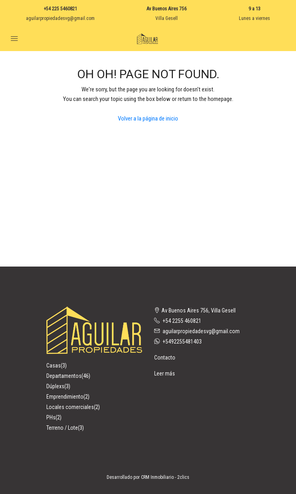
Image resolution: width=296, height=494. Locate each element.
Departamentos (63, 376)
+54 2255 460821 (182, 321)
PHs (51, 417)
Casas (53, 365)
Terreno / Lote (62, 428)
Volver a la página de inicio (148, 118)
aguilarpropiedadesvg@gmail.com (60, 18)
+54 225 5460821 (60, 9)
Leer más (164, 373)
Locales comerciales (70, 407)
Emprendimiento (64, 396)
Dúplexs (55, 386)
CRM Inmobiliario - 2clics (165, 477)
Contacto (164, 357)
